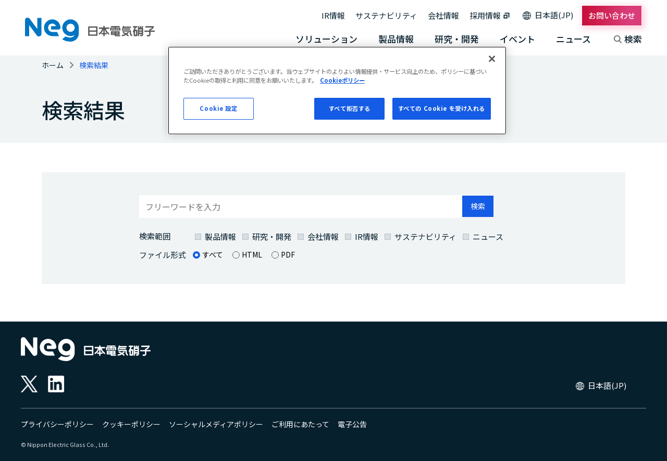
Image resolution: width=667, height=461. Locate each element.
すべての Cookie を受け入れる (441, 108)
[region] (337, 90)
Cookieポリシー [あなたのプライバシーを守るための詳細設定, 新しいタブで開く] (342, 80)
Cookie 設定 (218, 108)
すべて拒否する (349, 108)
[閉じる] (491, 58)
